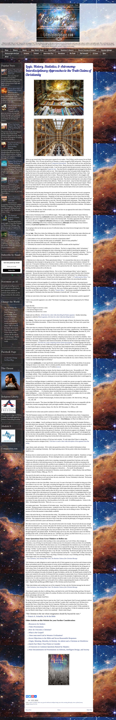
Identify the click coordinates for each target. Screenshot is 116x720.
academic (31, 702)
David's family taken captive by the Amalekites (14, 107)
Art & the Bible (50, 616)
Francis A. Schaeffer (35, 616)
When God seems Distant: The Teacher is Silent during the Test (15, 127)
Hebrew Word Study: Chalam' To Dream (15, 162)
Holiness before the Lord (12, 53)
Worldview (61, 53)
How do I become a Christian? (87, 50)
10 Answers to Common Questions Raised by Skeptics (49, 647)
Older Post (89, 710)
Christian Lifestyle (106, 50)
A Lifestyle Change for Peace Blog (10, 359)
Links (104, 53)
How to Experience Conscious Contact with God (14, 199)
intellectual (48, 702)
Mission (15, 50)
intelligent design (54, 702)
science (74, 702)
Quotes (24, 50)
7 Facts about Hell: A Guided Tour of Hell (15, 90)
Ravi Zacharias (31, 558)
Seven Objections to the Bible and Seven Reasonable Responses (52, 638)
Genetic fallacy (60, 290)
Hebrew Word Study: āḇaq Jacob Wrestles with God (15, 72)
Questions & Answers (67, 50)
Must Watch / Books (37, 50)
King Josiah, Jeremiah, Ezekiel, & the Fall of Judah (14, 180)
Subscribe (11, 270)
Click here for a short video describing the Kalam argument (58, 315)
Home (6, 50)
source (58, 367)
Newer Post (28, 710)
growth (44, 702)
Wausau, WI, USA (33, 704)
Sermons (26, 53)
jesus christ (61, 702)
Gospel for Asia (51, 169)
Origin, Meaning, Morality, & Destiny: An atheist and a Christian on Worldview (58, 641)
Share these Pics (48, 53)
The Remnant (84, 53)
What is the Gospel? (36, 633)
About (6, 57)
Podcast (36, 53)
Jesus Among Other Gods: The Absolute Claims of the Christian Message (57, 558)
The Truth (72, 53)
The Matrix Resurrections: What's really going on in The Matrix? (14, 235)
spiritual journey (79, 702)
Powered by (11, 275)
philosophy (70, 702)
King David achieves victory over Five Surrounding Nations (14, 146)
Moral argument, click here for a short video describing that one (56, 317)
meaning (65, 702)
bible (39, 702)
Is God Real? (52, 50)
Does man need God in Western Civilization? (46, 635)
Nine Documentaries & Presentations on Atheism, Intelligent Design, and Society (59, 650)
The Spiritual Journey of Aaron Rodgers (13, 217)
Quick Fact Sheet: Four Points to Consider (44, 644)
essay (41, 702)
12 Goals (95, 53)
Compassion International (59, 163)
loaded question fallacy (80, 277)
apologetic (35, 702)
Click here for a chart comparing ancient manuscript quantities (55, 342)
